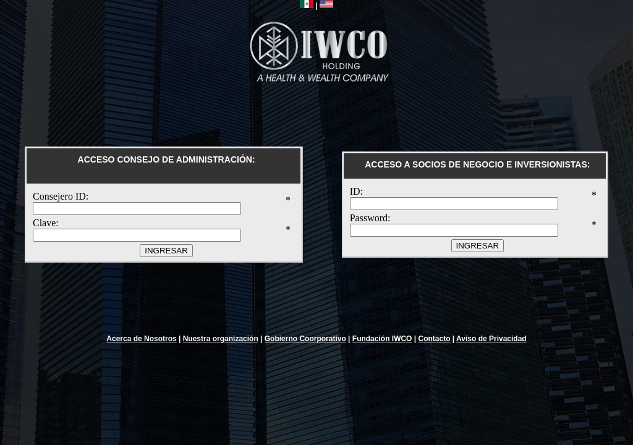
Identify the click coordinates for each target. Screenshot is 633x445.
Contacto (434, 338)
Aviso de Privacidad (491, 338)
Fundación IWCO (382, 338)
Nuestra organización (220, 338)
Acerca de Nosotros (141, 338)
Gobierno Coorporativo (305, 338)
